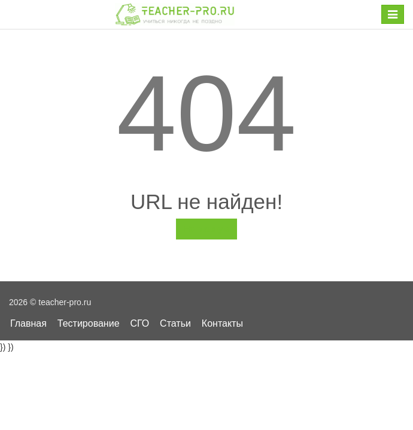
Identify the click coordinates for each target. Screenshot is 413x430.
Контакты (222, 323)
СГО (139, 323)
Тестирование (88, 323)
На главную (206, 229)
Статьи (175, 323)
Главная (28, 323)
